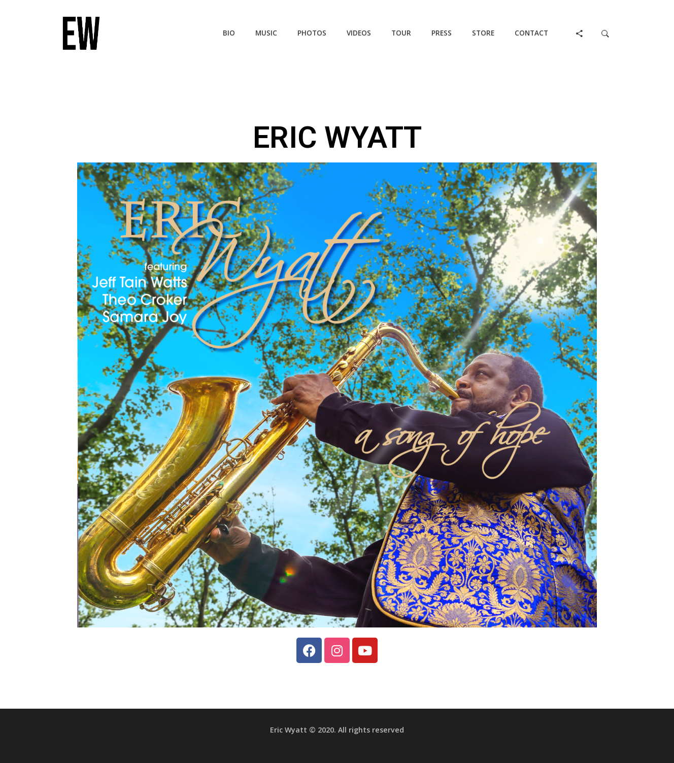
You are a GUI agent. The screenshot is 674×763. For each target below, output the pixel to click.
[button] (229, 33)
